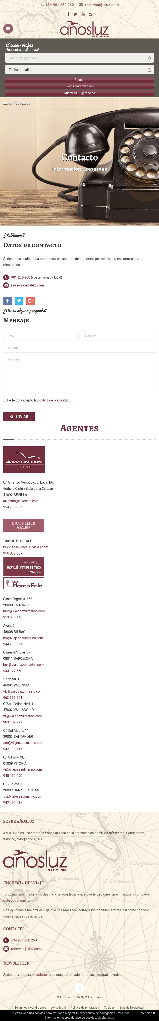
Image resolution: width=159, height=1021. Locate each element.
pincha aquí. (106, 1017)
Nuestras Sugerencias (79, 92)
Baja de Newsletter (132, 1007)
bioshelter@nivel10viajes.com (25, 547)
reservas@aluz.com (102, 5)
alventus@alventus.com (21, 500)
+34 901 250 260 (60, 5)
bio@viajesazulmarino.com (23, 637)
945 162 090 (12, 775)
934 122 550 (12, 670)
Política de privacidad (85, 1007)
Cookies (109, 1007)
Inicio (7, 103)
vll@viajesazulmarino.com (22, 716)
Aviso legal (58, 1007)
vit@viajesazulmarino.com (22, 769)
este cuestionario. (16, 900)
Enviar (19, 416)
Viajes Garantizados (79, 86)
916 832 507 (12, 553)
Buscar (80, 80)
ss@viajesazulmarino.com (22, 796)
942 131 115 (12, 749)
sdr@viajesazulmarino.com (23, 742)
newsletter (40, 974)
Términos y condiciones (30, 1007)
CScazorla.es (94, 996)
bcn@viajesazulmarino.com (23, 664)
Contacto (22, 103)
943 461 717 (12, 802)
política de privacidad (53, 400)
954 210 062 (12, 507)
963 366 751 (12, 697)
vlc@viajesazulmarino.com (23, 691)
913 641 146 (12, 617)
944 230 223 (12, 644)
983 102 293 (12, 722)
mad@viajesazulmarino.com (24, 611)
